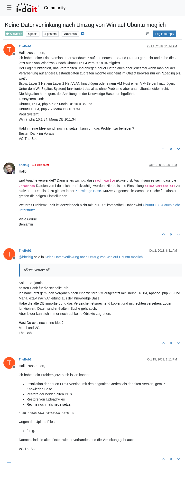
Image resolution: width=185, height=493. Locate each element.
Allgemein (14, 33)
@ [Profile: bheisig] (26, 257)
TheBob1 (25, 46)
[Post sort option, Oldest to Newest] (147, 34)
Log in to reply (164, 34)
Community (55, 7)
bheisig (24, 165)
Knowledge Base (88, 191)
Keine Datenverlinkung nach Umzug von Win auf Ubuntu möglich (94, 257)
